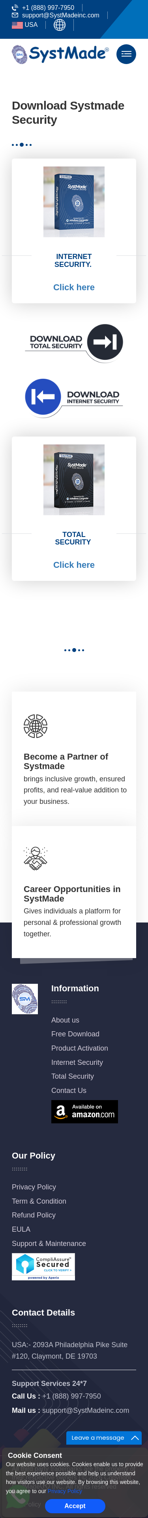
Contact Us (68, 1091)
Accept (74, 1506)
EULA (21, 1229)
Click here (74, 287)
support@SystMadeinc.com (55, 15)
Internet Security (77, 1062)
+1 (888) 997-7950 (43, 7)
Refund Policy (34, 1215)
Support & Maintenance (49, 1244)
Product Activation (79, 1048)
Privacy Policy (34, 1187)
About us (65, 1020)
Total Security (72, 1076)
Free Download (75, 1034)
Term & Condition (39, 1201)
